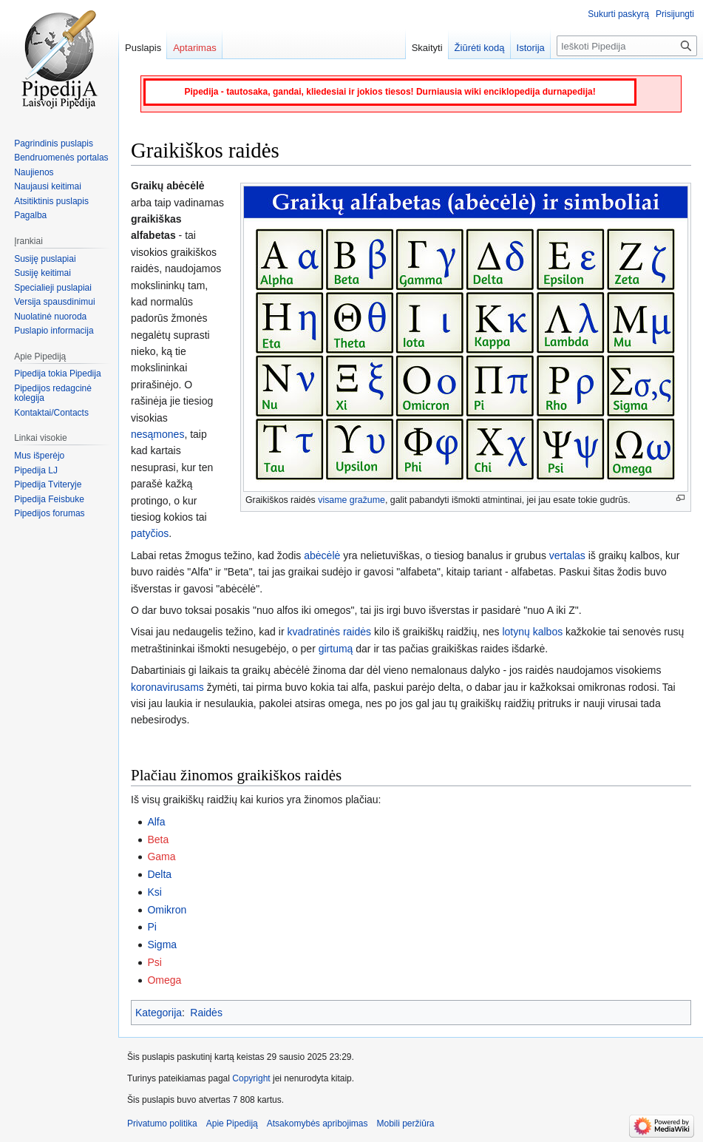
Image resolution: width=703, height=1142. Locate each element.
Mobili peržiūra (406, 1123)
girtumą (336, 649)
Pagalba (30, 215)
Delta (159, 874)
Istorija (531, 47)
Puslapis (143, 47)
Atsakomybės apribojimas (317, 1123)
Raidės (206, 1012)
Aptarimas (195, 47)
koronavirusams (167, 687)
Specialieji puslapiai (53, 288)
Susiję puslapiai (44, 259)
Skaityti (427, 47)
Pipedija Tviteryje (47, 484)
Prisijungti (675, 14)
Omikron (166, 910)
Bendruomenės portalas (61, 157)
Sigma (162, 944)
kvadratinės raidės (329, 632)
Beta (158, 839)
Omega (164, 980)
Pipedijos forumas (49, 513)
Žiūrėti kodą (480, 47)
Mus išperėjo (39, 455)
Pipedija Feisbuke (49, 499)
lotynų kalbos (532, 632)
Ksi (154, 892)
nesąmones (157, 434)
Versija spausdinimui (54, 302)
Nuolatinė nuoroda (50, 316)
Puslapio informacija (53, 330)
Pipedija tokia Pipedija (57, 373)
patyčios (150, 533)
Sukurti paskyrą (618, 14)
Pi (151, 927)
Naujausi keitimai (47, 186)
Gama (161, 856)
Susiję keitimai (42, 273)
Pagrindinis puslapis (53, 143)
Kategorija (158, 1012)
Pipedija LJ (36, 470)
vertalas (567, 555)
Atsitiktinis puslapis (51, 201)
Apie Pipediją (232, 1123)
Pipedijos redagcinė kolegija (53, 393)
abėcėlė (322, 555)
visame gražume (351, 500)
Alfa (156, 822)
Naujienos (33, 172)
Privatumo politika (162, 1123)
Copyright (251, 1078)
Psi (154, 962)
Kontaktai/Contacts (51, 413)
